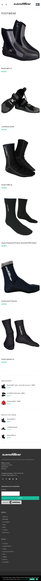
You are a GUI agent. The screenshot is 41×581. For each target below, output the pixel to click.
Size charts (6, 532)
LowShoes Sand (7, 127)
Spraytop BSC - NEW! (13, 401)
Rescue (5, 559)
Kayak (4, 549)
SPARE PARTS (7, 546)
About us (5, 516)
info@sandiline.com (11, 475)
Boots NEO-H (6, 68)
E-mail (4, 489)
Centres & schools (8, 551)
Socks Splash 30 (7, 359)
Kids (4, 554)
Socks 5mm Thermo (9, 301)
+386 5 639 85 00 (18, 473)
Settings (26, 579)
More (21, 579)
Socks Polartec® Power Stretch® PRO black (18, 243)
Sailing (4, 556)
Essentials (6, 562)
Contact (5, 530)
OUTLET (5, 543)
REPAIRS (5, 519)
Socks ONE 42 (6, 185)
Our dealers (6, 522)
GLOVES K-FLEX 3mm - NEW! (16, 393)
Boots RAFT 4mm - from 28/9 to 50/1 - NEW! (21, 385)
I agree (32, 579)
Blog (4, 527)
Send (20, 498)
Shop (4, 524)
